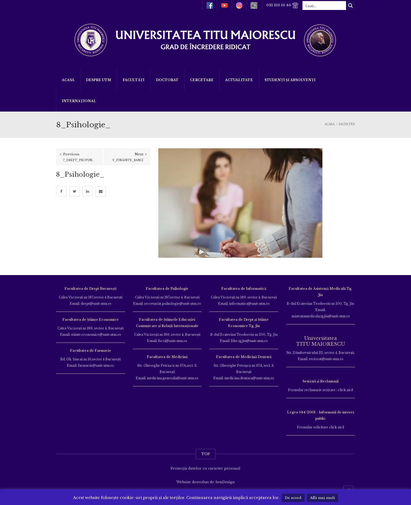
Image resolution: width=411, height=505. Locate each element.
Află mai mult (322, 498)
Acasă (68, 80)
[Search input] (324, 5)
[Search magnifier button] (350, 5)
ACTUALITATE (239, 80)
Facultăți (133, 80)
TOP (205, 454)
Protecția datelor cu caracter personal (205, 468)
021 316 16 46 (282, 5)
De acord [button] (293, 498)
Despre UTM (98, 80)
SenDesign (225, 482)
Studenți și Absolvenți (290, 80)
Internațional (79, 101)
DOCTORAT (167, 80)
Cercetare (202, 80)
